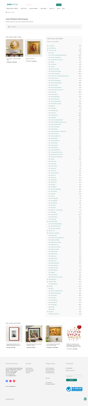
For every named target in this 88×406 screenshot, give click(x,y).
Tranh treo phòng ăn (54, 133)
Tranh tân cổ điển (53, 214)
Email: (11, 375)
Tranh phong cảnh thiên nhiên (56, 154)
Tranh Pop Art (53, 108)
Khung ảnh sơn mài (54, 244)
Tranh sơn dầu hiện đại (54, 96)
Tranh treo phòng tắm (55, 140)
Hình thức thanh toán (50, 369)
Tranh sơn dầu (53, 92)
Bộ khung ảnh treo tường (55, 242)
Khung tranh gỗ (53, 274)
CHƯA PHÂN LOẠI (52, 48)
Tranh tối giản (53, 212)
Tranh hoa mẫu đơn (54, 172)
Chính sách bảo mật (50, 371)
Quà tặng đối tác (53, 302)
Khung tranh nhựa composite (56, 276)
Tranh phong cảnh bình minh (56, 152)
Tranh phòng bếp (53, 138)
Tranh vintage (53, 219)
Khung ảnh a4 (53, 256)
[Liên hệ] (85, 399)
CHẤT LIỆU (24, 8)
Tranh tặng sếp (53, 295)
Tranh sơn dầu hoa (54, 94)
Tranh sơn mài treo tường (55, 71)
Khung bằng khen (53, 270)
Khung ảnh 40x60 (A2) (54, 263)
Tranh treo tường (52, 50)
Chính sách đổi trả (29, 371)
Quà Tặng (44, 8)
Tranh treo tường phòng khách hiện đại (58, 55)
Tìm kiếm (59, 4)
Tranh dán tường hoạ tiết (55, 226)
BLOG (58, 8)
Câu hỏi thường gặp (50, 368)
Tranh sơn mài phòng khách (56, 82)
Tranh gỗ (52, 62)
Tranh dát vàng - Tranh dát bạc (56, 59)
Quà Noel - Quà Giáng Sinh (55, 293)
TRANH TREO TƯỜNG (12, 8)
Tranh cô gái (52, 193)
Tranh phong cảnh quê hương (56, 156)
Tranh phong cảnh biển (55, 149)
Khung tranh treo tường (55, 246)
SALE (63, 8)
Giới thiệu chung (29, 368)
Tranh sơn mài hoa (54, 85)
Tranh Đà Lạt (53, 205)
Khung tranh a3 (53, 260)
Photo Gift (52, 307)
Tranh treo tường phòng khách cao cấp (58, 122)
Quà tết (51, 288)
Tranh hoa (52, 159)
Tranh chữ (52, 196)
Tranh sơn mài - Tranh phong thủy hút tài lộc (59, 75)
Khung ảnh (52, 272)
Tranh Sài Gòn (53, 207)
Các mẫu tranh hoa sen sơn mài (56, 89)
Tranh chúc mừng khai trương (56, 290)
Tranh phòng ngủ (53, 129)
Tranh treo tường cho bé (55, 136)
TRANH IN (52, 106)
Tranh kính (52, 66)
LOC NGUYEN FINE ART (50, 384)
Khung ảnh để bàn (54, 265)
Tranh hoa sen (53, 170)
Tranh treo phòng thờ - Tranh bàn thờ (58, 131)
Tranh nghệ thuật (54, 110)
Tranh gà (52, 52)
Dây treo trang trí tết (54, 313)
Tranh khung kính (53, 115)
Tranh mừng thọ (53, 300)
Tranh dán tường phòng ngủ (56, 223)
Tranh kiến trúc (53, 182)
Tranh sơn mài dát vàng (55, 73)
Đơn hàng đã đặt (69, 368)
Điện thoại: (11, 372)
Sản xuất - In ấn (52, 230)
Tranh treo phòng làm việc (55, 124)
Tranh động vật (53, 179)
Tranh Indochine (53, 216)
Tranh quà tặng (53, 304)
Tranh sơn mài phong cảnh (55, 87)
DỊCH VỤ (52, 8)
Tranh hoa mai (53, 161)
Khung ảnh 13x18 (53, 251)
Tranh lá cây (52, 175)
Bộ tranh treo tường (54, 69)
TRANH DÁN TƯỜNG (53, 221)
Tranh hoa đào (53, 163)
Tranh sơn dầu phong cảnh (55, 101)
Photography (53, 117)
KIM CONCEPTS (49, 382)
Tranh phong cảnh (54, 147)
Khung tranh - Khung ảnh (54, 233)
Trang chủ (9, 12)
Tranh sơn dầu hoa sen (54, 99)
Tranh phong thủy (54, 145)
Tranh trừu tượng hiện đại (55, 189)
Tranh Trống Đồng (54, 198)
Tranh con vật (53, 177)
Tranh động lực (53, 186)
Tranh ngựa (52, 184)
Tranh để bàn (51, 45)
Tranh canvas (53, 112)
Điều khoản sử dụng (30, 369)
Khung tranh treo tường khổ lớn (57, 237)
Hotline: (10, 374)
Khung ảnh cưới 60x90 (54, 240)
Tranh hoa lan (53, 168)
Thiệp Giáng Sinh (53, 283)
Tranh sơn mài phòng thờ (55, 80)
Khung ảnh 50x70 (53, 258)
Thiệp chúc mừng (52, 281)
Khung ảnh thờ (53, 235)
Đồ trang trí (51, 311)
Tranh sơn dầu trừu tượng (55, 103)
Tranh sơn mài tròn (54, 78)
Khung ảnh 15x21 (53, 253)
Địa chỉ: (14, 370)
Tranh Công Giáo (53, 200)
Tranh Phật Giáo (53, 203)
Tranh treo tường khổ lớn (55, 57)
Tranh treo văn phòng (54, 126)
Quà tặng (51, 286)
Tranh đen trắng (53, 142)
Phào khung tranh (52, 279)
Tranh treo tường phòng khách (56, 119)
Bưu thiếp (52, 309)
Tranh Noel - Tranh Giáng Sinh (56, 210)
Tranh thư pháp (53, 191)
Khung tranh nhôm (54, 267)
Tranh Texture (53, 64)
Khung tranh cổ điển (54, 249)
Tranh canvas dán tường (55, 228)
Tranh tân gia (53, 297)
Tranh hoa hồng (53, 166)
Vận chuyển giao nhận (50, 372)
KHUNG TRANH (34, 8)
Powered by (10, 386)
